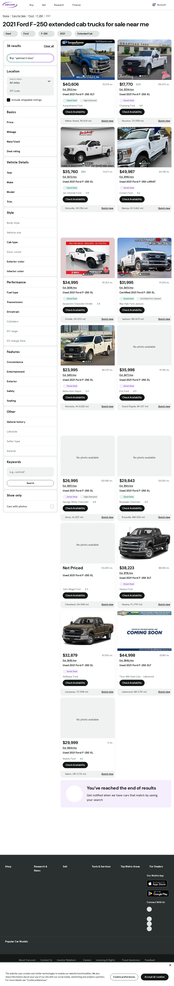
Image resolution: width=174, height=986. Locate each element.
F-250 (40, 15)
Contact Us (46, 960)
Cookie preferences (124, 976)
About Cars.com (27, 960)
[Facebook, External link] (149, 914)
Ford (31, 15)
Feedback (150, 960)
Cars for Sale (19, 15)
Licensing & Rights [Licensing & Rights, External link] (106, 960)
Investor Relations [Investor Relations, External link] (67, 960)
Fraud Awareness (131, 960)
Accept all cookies (155, 976)
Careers (87, 960)
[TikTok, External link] (149, 909)
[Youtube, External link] (149, 919)
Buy (31, 4)
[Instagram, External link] (149, 923)
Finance (76, 4)
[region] (87, 974)
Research (59, 4)
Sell (44, 4)
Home (6, 15)
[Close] (170, 965)
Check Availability (75, 111)
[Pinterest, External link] (149, 928)
